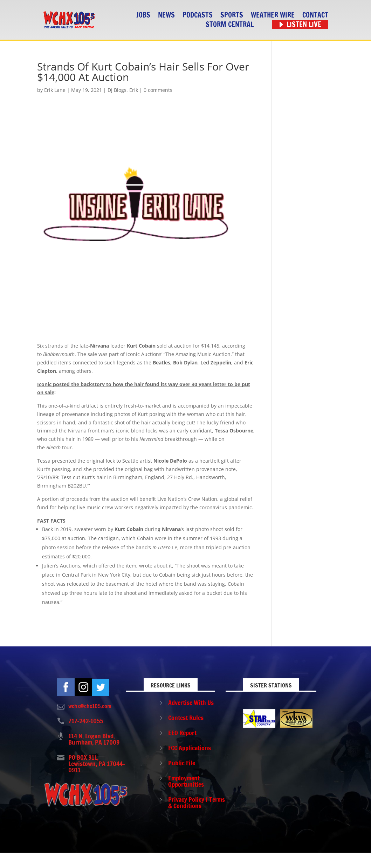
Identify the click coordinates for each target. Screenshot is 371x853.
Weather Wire (273, 15)
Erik (133, 90)
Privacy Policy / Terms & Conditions (196, 802)
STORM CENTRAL (230, 24)
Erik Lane (55, 90)
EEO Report (182, 732)
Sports (231, 15)
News (166, 15)
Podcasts (198, 15)
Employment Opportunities (186, 781)
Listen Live (304, 24)
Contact (315, 15)
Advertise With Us (191, 702)
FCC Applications (189, 747)
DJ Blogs (117, 90)
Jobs (143, 15)
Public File (181, 762)
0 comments (158, 90)
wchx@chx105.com (89, 706)
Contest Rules (186, 717)
